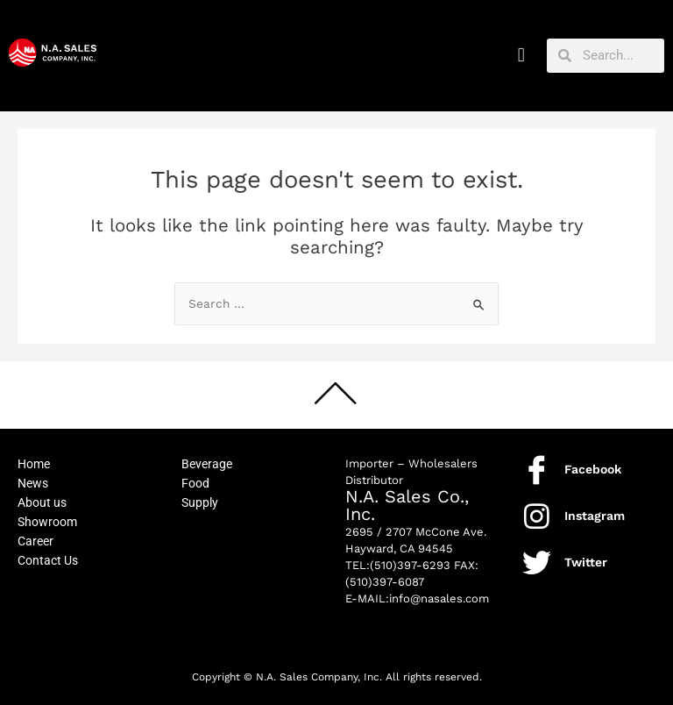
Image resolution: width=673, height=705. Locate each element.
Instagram (594, 516)
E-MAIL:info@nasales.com (417, 598)
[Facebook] (536, 469)
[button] (521, 55)
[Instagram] (536, 516)
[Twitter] (536, 562)
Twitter (585, 562)
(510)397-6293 (410, 565)
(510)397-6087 (384, 581)
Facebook (592, 469)
